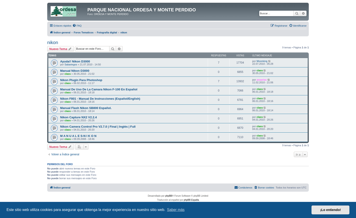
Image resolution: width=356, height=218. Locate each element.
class (67, 73)
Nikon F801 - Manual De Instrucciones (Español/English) (100, 98)
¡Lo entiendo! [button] (330, 210)
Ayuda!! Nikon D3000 (75, 61)
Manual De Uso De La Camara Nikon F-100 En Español (98, 89)
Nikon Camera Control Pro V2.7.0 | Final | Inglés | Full (98, 126)
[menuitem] (77, 25)
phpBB (168, 196)
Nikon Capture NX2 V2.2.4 (78, 117)
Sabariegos (70, 64)
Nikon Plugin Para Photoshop (81, 80)
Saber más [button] (176, 210)
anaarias (262, 79)
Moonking (262, 61)
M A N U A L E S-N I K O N (78, 136)
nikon (52, 42)
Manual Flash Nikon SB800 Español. (85, 108)
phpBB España (191, 200)
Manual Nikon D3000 (74, 70)
